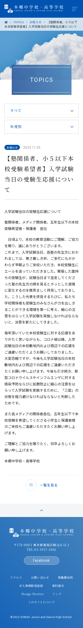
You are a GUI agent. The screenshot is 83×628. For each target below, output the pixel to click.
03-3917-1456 (45, 549)
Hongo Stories (32, 594)
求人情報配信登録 (31, 586)
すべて (16, 110)
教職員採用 (65, 577)
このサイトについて (41, 602)
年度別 (16, 126)
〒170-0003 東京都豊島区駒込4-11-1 (41, 545)
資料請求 (58, 586)
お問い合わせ (40, 577)
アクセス (16, 577)
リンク (57, 594)
